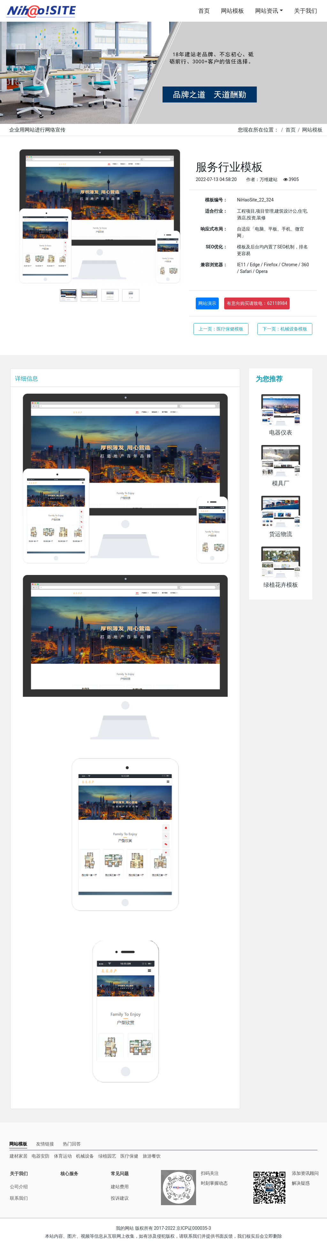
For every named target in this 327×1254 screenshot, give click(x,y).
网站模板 (232, 11)
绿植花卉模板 (280, 585)
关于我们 (305, 11)
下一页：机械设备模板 (284, 328)
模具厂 (280, 483)
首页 (204, 11)
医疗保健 (129, 1156)
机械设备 (85, 1156)
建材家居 (18, 1156)
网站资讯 (266, 11)
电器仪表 (280, 432)
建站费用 (120, 1186)
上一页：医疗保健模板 (221, 328)
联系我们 (19, 1198)
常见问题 (120, 1173)
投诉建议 (120, 1198)
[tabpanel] (99, 217)
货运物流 (280, 534)
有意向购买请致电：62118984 (257, 303)
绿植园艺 (107, 1156)
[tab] (18, 1144)
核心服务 (69, 1173)
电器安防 (40, 1156)
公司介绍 (19, 1186)
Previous (24, 218)
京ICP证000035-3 (193, 1228)
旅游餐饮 (152, 1156)
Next (174, 218)
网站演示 (207, 303)
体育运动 (63, 1156)
